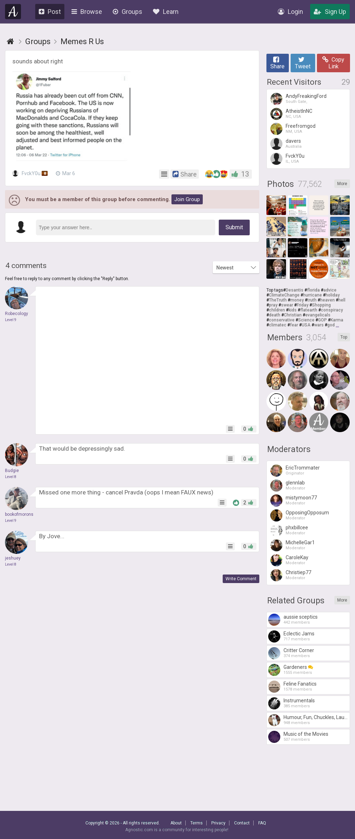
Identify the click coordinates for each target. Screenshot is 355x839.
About (176, 822)
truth (312, 300)
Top (343, 337)
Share (277, 63)
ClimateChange (284, 295)
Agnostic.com (13, 11)
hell (341, 300)
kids (292, 310)
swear (287, 305)
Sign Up (330, 11)
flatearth (308, 310)
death (274, 315)
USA (306, 325)
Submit (234, 227)
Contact (242, 822)
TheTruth (278, 300)
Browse (86, 11)
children (277, 310)
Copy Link (333, 63)
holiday (332, 295)
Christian (293, 315)
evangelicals (317, 315)
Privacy (218, 822)
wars (319, 325)
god (331, 325)
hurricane (312, 295)
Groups (127, 11)
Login (290, 11)
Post (50, 11)
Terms (196, 822)
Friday (302, 305)
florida (313, 290)
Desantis (294, 290)
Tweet (303, 63)
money (297, 300)
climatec (277, 325)
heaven (327, 300)
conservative (282, 320)
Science (306, 320)
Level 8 (10, 477)
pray (273, 305)
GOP (322, 320)
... (337, 325)
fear (294, 325)
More (342, 183)
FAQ (262, 822)
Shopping (321, 305)
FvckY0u (30, 173)
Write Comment (241, 578)
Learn (166, 11)
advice (330, 290)
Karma (336, 320)
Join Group (187, 199)
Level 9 (10, 320)
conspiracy (332, 310)
